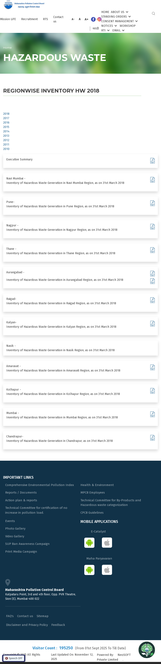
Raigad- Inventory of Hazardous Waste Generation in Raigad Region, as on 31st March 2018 (61, 301)
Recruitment (29, 19)
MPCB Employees (92, 492)
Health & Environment (97, 485)
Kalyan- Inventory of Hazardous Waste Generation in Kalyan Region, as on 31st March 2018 (61, 325)
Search (153, 13)
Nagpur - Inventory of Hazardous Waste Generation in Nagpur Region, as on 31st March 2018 (61, 228)
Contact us (58, 19)
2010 (6, 149)
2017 (6, 118)
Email (118, 30)
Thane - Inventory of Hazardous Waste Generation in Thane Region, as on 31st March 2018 (60, 251)
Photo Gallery (15, 528)
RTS (45, 19)
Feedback (58, 625)
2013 (6, 136)
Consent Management (119, 21)
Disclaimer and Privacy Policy (27, 625)
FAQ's (10, 616)
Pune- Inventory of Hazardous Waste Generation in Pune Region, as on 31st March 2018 (60, 204)
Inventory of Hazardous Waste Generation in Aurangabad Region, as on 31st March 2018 (64, 280)
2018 (6, 114)
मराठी (96, 28)
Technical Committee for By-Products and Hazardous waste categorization (110, 502)
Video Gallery (14, 536)
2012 (6, 140)
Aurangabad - (15, 272)
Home (105, 12)
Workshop (128, 26)
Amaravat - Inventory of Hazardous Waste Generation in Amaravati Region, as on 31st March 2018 (63, 368)
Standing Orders (115, 16)
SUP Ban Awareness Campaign (27, 544)
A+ (86, 19)
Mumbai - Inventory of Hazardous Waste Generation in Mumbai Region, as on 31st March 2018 (62, 415)
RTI (105, 30)
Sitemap (42, 616)
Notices (108, 26)
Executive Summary (19, 159)
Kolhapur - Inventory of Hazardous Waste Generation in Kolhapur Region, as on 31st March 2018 (63, 392)
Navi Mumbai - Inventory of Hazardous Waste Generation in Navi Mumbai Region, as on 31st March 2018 (65, 181)
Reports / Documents (21, 492)
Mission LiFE (8, 19)
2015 (6, 127)
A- (73, 19)
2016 (6, 122)
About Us (119, 12)
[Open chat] (146, 649)
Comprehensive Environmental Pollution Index (39, 485)
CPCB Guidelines (92, 512)
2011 (6, 144)
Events (10, 521)
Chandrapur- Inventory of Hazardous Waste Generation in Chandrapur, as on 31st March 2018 (59, 439)
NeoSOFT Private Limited (114, 657)
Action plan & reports (21, 500)
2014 (6, 131)
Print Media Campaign (21, 551)
